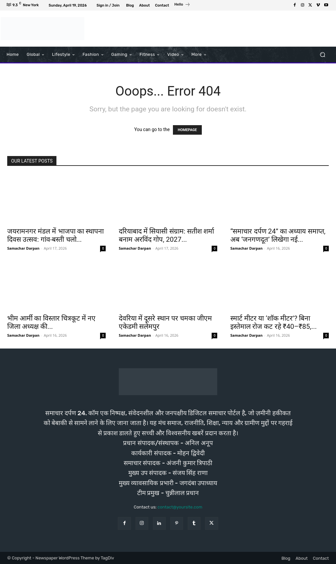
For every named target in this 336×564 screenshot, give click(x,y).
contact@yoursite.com (180, 507)
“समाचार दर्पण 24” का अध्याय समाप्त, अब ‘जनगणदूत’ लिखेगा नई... (278, 235)
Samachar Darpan (23, 248)
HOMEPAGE (187, 130)
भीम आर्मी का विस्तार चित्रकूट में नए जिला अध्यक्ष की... (51, 322)
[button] (322, 54)
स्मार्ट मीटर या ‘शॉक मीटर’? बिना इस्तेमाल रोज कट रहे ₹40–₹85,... (273, 322)
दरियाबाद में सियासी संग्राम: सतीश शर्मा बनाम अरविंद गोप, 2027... (166, 235)
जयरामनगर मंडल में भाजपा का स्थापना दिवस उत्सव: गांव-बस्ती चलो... (55, 235)
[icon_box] (182, 5)
